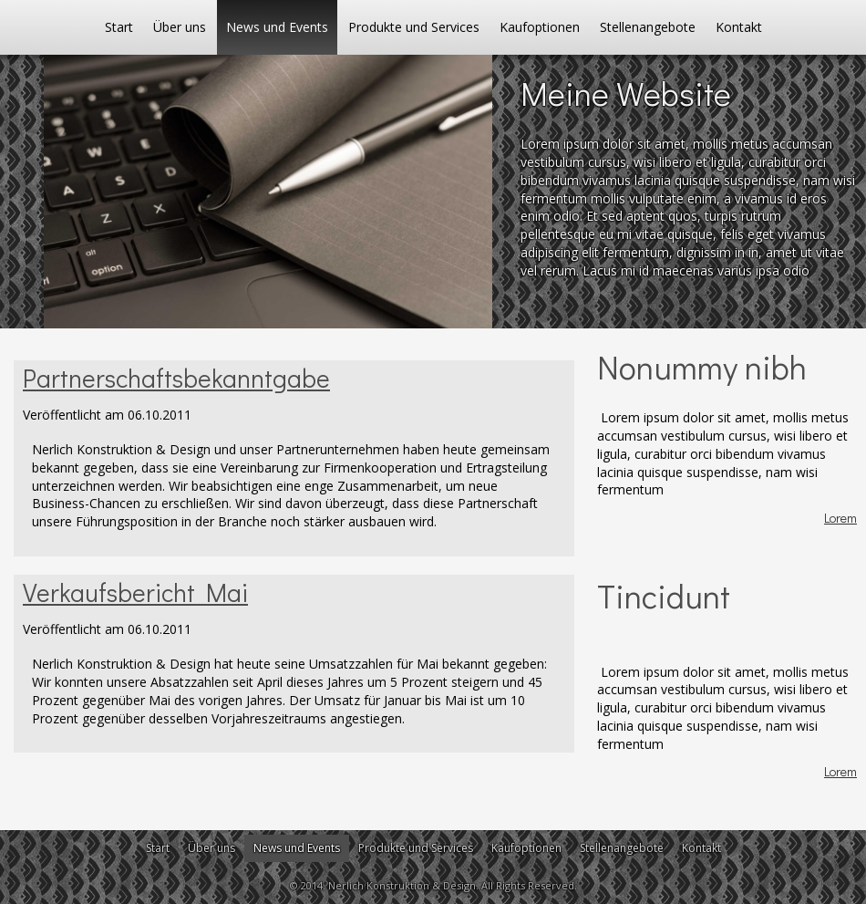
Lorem (840, 517)
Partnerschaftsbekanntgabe (176, 377)
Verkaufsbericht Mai (135, 592)
